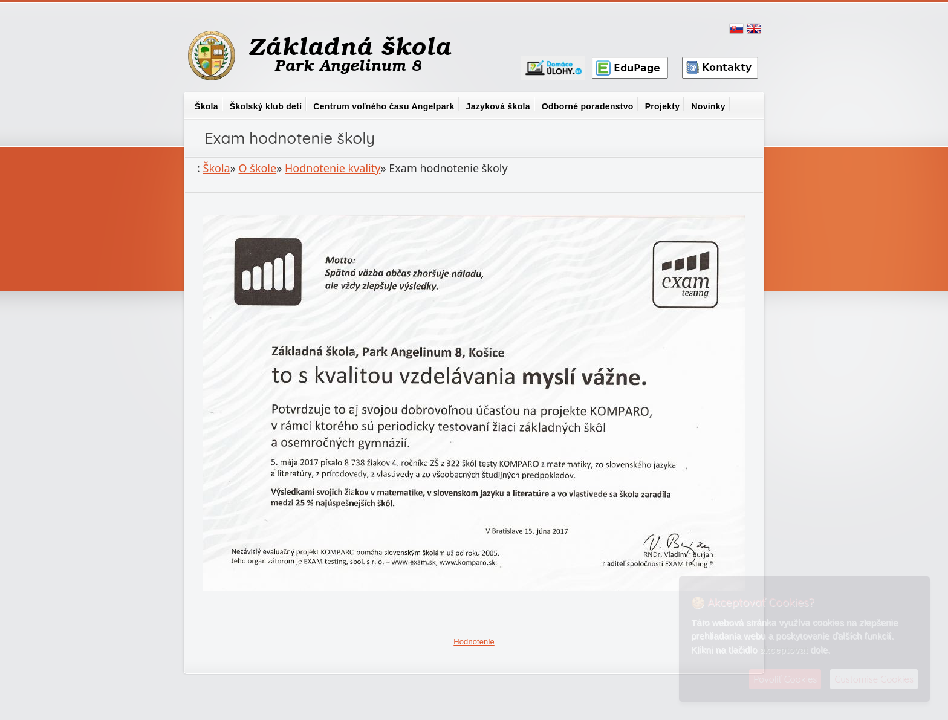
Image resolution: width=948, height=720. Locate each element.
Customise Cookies (874, 679)
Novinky (708, 106)
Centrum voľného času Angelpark (383, 106)
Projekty (662, 106)
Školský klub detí (266, 106)
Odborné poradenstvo (588, 106)
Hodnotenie (474, 641)
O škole (258, 168)
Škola (206, 106)
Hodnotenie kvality (332, 168)
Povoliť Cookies (785, 679)
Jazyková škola (498, 106)
